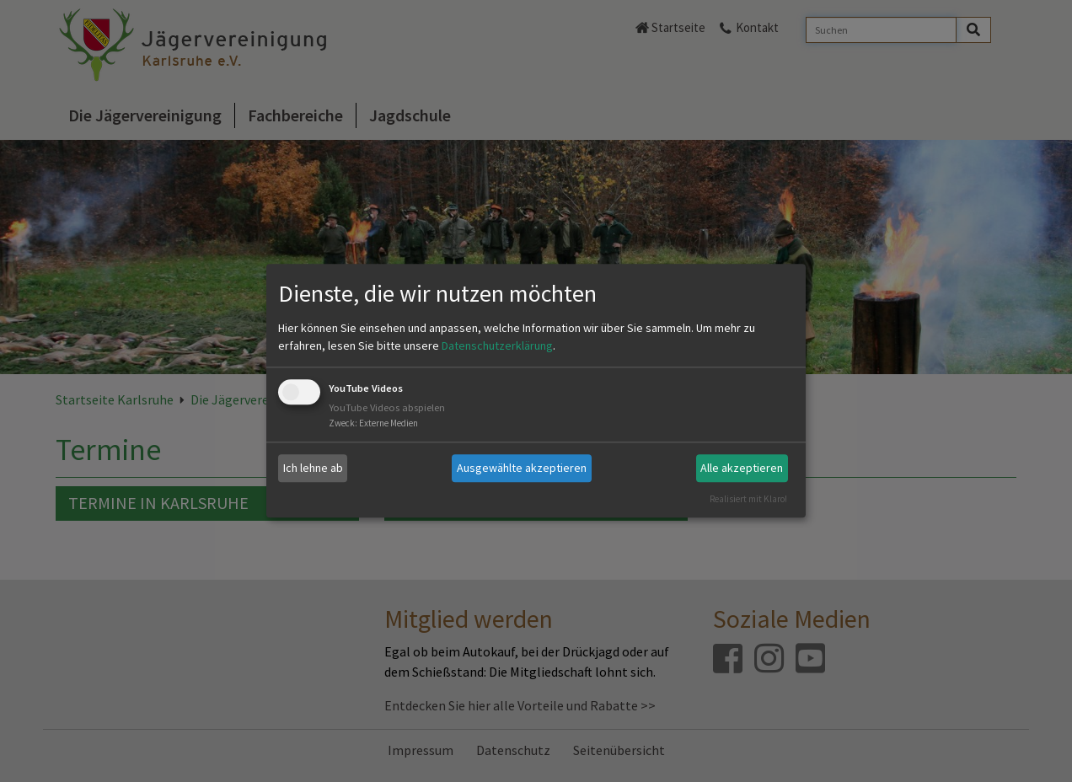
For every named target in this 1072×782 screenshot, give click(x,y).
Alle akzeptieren (741, 467)
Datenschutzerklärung (497, 345)
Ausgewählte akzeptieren (522, 467)
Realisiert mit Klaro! (748, 499)
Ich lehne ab (313, 467)
